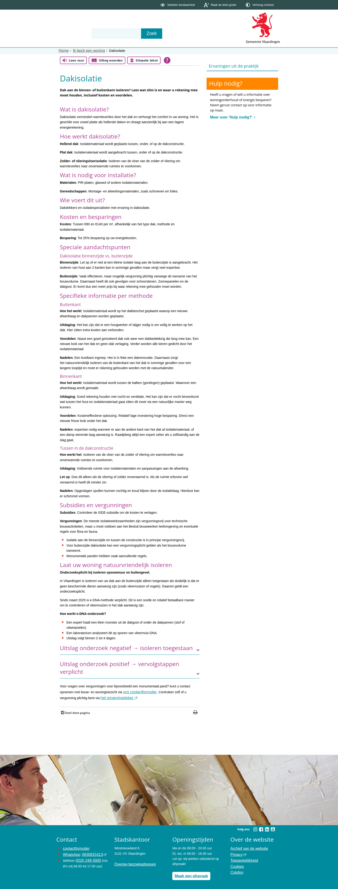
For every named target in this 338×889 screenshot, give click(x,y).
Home (63, 50)
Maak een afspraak (189, 873)
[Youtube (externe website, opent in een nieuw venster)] (272, 827)
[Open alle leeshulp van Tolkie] (167, 60)
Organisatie (128, 33)
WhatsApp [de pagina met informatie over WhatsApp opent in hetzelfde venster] (70, 852)
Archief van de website (247, 846)
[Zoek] (219, 33)
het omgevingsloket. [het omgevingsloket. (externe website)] (98, 696)
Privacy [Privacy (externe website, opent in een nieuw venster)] (235, 852)
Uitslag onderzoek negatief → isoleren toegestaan (126, 647)
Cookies (236, 862)
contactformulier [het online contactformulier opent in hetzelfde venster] (74, 846)
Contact (156, 33)
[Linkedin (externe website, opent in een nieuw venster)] (266, 827)
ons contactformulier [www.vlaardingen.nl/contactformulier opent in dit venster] (137, 691)
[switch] (178, 5)
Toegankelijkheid (242, 857)
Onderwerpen (70, 33)
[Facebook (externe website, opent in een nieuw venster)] (261, 827)
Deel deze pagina (77, 711)
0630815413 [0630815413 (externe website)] (89, 852)
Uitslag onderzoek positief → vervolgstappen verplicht (119, 667)
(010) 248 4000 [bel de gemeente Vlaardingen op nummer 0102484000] (87, 857)
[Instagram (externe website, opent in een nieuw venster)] (255, 827)
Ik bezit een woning (85, 50)
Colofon (236, 867)
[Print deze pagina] (195, 711)
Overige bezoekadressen (132, 862)
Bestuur (100, 33)
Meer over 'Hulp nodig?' (229, 116)
